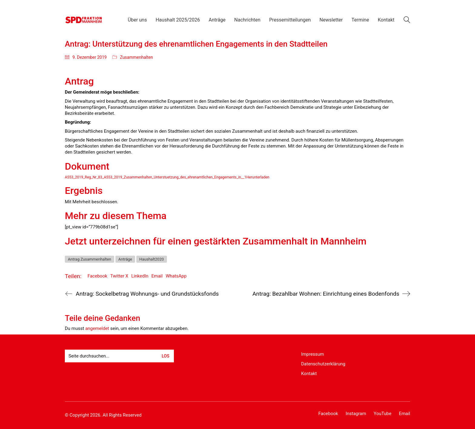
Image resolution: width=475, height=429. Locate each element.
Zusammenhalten (136, 57)
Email (157, 276)
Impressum (312, 354)
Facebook (97, 276)
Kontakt (309, 373)
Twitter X (119, 276)
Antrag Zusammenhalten (89, 259)
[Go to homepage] (84, 20)
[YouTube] (382, 414)
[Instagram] (356, 414)
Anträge (125, 259)
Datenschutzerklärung (323, 364)
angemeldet (97, 328)
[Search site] (407, 20)
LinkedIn (139, 276)
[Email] (404, 414)
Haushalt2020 (151, 259)
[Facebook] (328, 414)
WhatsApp (176, 276)
